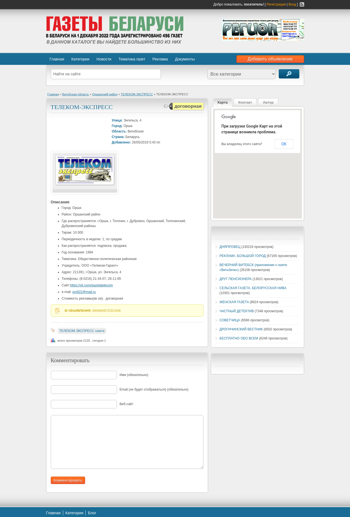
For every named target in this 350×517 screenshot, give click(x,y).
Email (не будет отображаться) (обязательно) (154, 389)
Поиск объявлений (289, 74)
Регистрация (276, 4)
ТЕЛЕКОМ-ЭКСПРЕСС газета (82, 331)
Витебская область (75, 94)
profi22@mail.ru (84, 292)
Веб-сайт (126, 404)
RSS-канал (302, 4)
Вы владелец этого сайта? (242, 144)
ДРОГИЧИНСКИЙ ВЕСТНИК (241, 329)
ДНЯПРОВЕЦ (230, 247)
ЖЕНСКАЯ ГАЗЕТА (234, 302)
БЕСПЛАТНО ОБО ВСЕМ (239, 338)
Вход (292, 4)
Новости (103, 59)
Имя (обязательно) (134, 375)
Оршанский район (104, 94)
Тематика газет (132, 59)
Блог (92, 513)
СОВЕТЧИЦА (230, 320)
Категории (80, 59)
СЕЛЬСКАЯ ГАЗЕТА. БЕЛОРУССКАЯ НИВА (253, 288)
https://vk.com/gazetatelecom (91, 285)
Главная (57, 59)
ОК (284, 144)
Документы (185, 59)
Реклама (160, 59)
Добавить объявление (270, 59)
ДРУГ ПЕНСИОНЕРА (236, 279)
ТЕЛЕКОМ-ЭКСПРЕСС (137, 94)
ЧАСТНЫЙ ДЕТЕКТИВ (237, 311)
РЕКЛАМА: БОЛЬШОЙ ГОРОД (243, 256)
